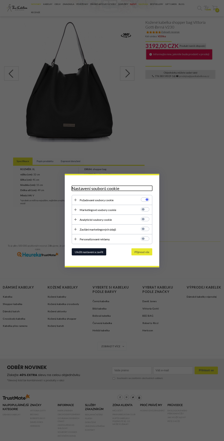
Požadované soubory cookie (97, 200)
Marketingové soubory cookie (98, 209)
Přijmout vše (141, 251)
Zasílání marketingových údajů (98, 229)
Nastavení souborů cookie (95, 188)
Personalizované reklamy (95, 239)
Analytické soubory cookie (96, 219)
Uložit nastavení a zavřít (89, 251)
